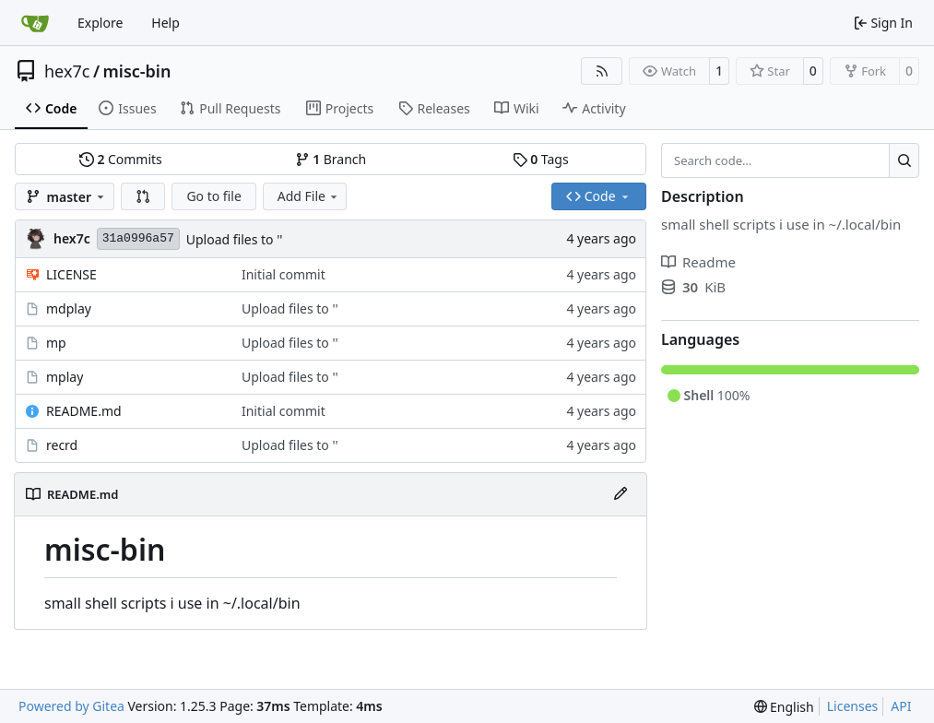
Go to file (213, 196)
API (901, 706)
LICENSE (71, 274)
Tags (541, 159)
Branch (331, 159)
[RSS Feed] (602, 71)
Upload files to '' (234, 239)
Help (165, 22)
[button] (143, 196)
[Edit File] (620, 494)
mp (56, 342)
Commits (120, 159)
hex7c (66, 71)
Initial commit (283, 274)
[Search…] (904, 160)
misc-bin (137, 71)
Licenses (853, 706)
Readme (698, 262)
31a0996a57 (138, 238)
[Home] (35, 23)
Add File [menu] (309, 196)
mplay (64, 376)
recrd (61, 445)
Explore (100, 22)
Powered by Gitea (71, 706)
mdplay (68, 308)
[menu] (784, 707)
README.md (84, 411)
